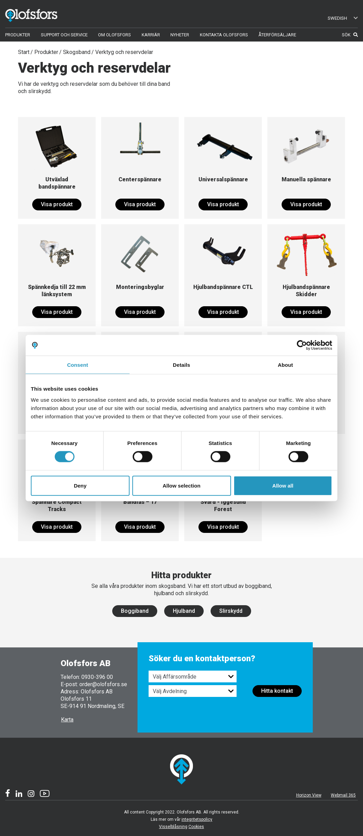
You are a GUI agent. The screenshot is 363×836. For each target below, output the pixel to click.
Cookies (196, 826)
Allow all (282, 485)
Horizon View (308, 795)
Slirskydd (230, 611)
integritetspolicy (197, 819)
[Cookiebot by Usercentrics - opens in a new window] (302, 345)
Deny (80, 485)
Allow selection (181, 485)
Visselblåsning (173, 826)
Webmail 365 (343, 795)
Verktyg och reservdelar (124, 52)
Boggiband (135, 611)
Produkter (46, 52)
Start (23, 52)
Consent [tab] (77, 365)
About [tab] (285, 365)
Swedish (343, 18)
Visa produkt (57, 204)
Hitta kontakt (277, 691)
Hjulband (184, 611)
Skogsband (76, 52)
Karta (67, 719)
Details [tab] (181, 365)
